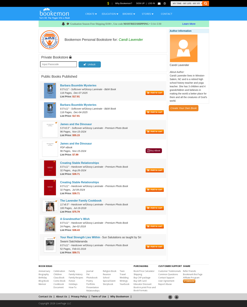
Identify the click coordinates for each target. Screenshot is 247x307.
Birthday (43, 277)
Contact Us (45, 296)
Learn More (189, 23)
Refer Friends (189, 271)
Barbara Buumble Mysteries (78, 85)
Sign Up (140, 3)
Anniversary (44, 271)
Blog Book (44, 280)
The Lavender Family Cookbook (81, 200)
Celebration (59, 271)
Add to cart (154, 92)
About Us (61, 296)
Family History (76, 274)
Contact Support (166, 277)
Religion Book (109, 271)
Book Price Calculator (144, 271)
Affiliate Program (191, 277)
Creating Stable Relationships (79, 162)
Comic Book (59, 280)
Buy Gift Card (140, 280)
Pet (88, 274)
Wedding (124, 277)
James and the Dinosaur (76, 124)
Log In (151, 3)
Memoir (42, 284)
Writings (124, 280)
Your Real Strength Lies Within (80, 237)
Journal (89, 271)
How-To (73, 287)
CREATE (91, 13)
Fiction (72, 280)
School (106, 277)
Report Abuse (165, 284)
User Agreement (166, 280)
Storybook (108, 284)
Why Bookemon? (123, 3)
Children (58, 274)
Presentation (92, 287)
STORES (148, 13)
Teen (122, 271)
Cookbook (59, 284)
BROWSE (128, 13)
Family (72, 271)
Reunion (107, 274)
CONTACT (166, 13)
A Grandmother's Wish (75, 219)
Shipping (138, 274)
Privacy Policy (79, 296)
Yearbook (124, 284)
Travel (123, 274)
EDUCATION (110, 13)
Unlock (89, 64)
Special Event (109, 280)
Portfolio (90, 284)
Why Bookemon (119, 296)
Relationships (92, 290)
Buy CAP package (142, 277)
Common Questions (168, 274)
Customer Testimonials (169, 271)
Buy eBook (153, 150)
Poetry (89, 280)
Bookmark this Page (192, 274)
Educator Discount (142, 284)
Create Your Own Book (183, 108)
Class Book (59, 277)
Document (59, 287)
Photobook (91, 277)
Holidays (73, 284)
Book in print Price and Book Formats (145, 289)
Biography (44, 274)
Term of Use (98, 296)
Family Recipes (76, 277)
